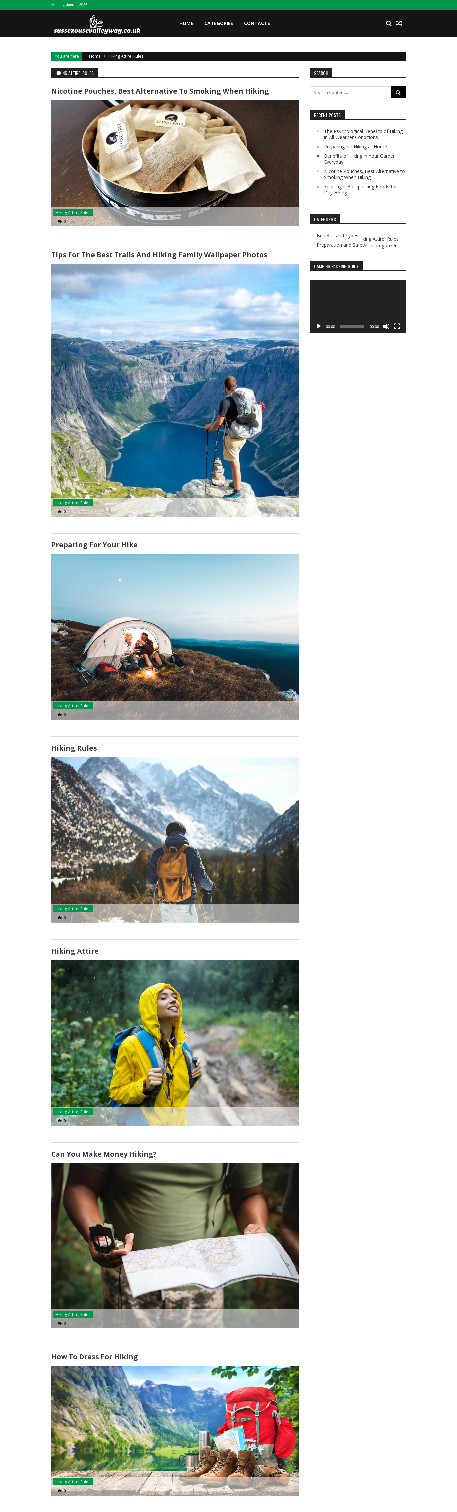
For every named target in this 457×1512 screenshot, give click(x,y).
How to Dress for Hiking (94, 1356)
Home (186, 23)
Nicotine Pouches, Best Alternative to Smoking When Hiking (160, 91)
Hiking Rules (74, 748)
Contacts (257, 23)
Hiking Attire (74, 951)
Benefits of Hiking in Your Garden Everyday (360, 159)
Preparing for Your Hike (94, 544)
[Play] (318, 326)
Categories (218, 23)
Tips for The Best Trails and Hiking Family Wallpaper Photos (159, 254)
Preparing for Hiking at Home (355, 146)
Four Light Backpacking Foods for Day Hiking (360, 189)
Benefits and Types (337, 236)
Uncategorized (382, 246)
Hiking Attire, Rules (72, 212)
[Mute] (386, 326)
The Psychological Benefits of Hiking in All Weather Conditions (363, 134)
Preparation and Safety (341, 245)
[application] (358, 306)
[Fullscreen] (397, 326)
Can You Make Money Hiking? (104, 1153)
